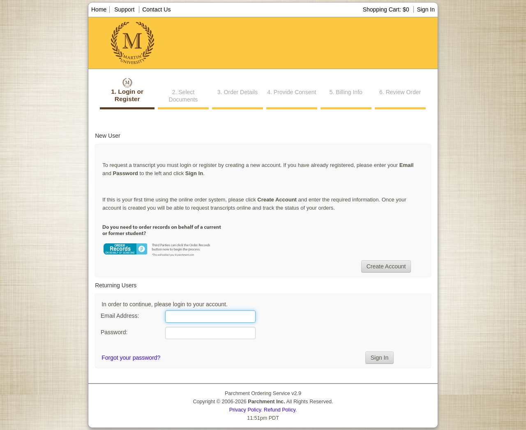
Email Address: (120, 315)
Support (124, 9)
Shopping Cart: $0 (387, 9)
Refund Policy (279, 410)
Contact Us (156, 9)
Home (98, 9)
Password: (114, 332)
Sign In (426, 9)
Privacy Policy (245, 410)
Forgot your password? (131, 357)
